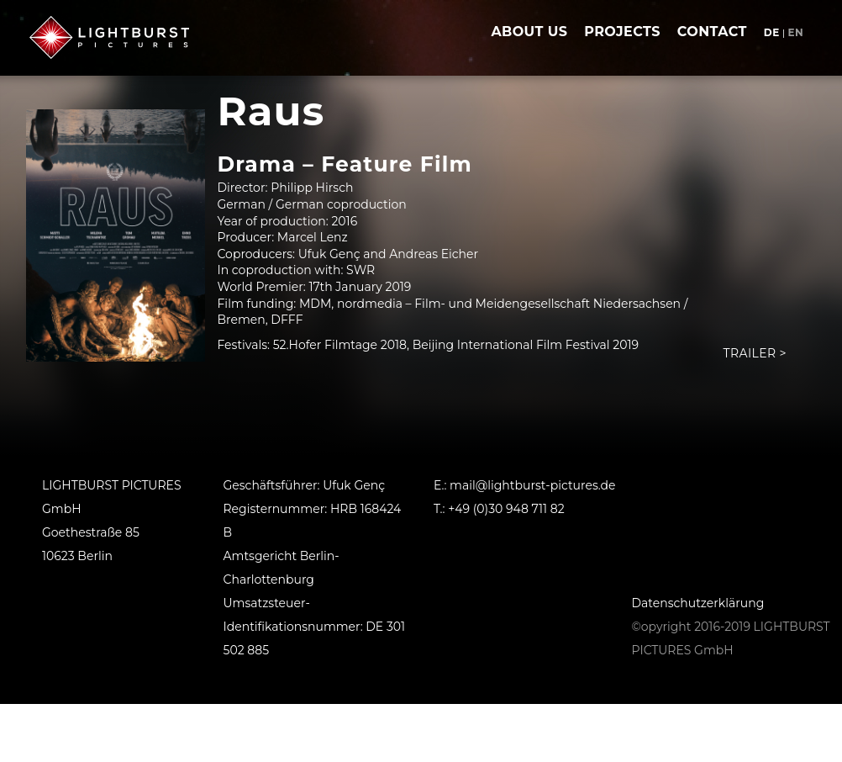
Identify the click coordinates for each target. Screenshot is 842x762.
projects (622, 32)
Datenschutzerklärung (698, 603)
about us (529, 32)
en (795, 32)
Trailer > (755, 353)
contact (712, 32)
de (772, 32)
